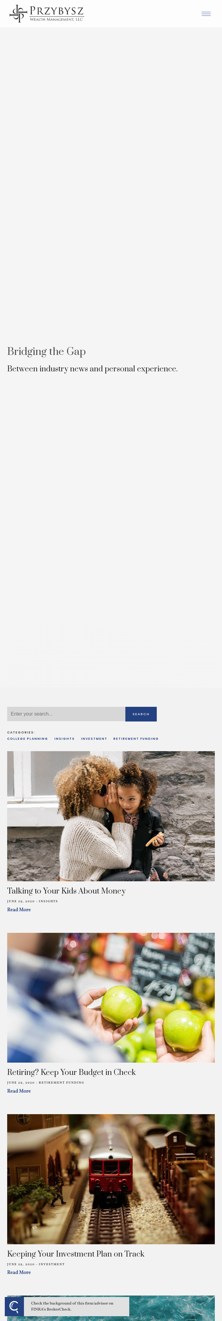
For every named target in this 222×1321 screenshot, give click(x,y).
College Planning (27, 738)
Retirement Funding (136, 738)
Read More (19, 910)
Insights (64, 738)
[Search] (66, 714)
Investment (94, 738)
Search (141, 714)
